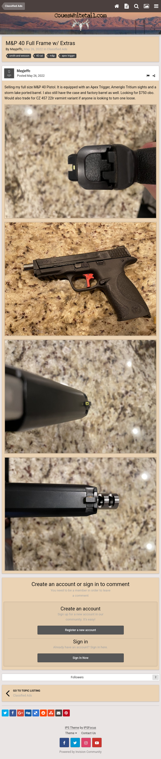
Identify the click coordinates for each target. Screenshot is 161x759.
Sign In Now (80, 658)
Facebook (64, 742)
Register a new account (80, 630)
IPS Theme (72, 727)
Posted (31, 75)
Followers (77, 677)
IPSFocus (90, 727)
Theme (71, 733)
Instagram (86, 742)
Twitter (75, 742)
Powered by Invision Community (80, 752)
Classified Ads (57, 49)
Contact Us (88, 733)
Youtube (97, 742)
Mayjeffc (16, 49)
